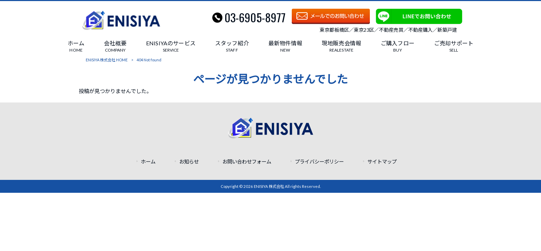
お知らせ (189, 162)
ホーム (148, 162)
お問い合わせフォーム (246, 162)
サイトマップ (382, 162)
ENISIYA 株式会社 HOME (107, 60)
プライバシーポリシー (319, 162)
